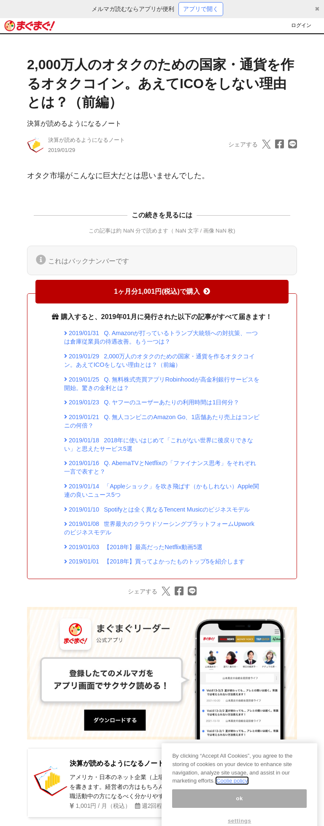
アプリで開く (201, 8)
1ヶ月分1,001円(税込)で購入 (162, 291)
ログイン (301, 25)
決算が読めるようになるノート (74, 123)
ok (239, 808)
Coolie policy (232, 791)
